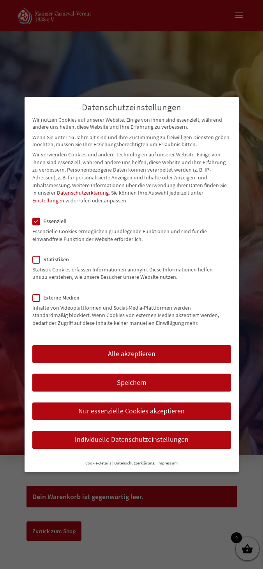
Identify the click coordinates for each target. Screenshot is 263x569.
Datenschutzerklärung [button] (134, 463)
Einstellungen (48, 200)
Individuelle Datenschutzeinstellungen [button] (132, 439)
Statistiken (54, 259)
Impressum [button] (167, 463)
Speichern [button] (132, 382)
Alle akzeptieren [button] (131, 353)
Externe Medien (59, 297)
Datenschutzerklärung (83, 192)
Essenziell (52, 221)
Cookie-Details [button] (98, 463)
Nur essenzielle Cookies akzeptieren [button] (131, 411)
